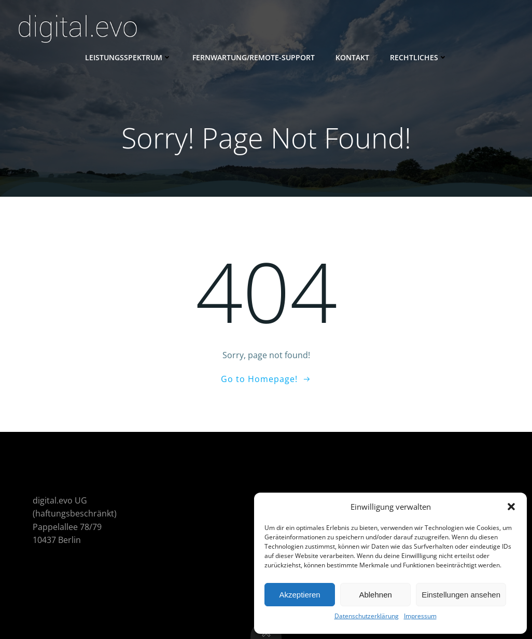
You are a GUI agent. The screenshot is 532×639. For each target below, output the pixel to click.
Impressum (420, 615)
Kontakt (352, 57)
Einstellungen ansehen (461, 594)
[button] (511, 506)
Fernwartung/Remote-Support (253, 57)
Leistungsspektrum (128, 57)
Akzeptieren (299, 594)
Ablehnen (375, 594)
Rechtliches (418, 57)
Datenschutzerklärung (366, 615)
